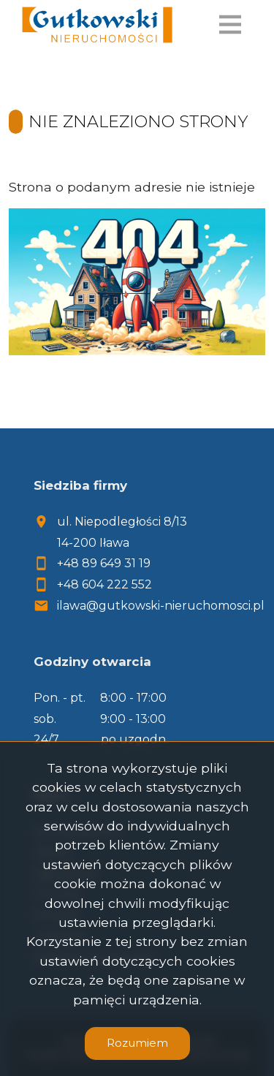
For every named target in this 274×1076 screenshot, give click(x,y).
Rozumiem (137, 1043)
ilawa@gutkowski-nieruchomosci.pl (161, 606)
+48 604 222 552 (104, 584)
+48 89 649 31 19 (104, 563)
